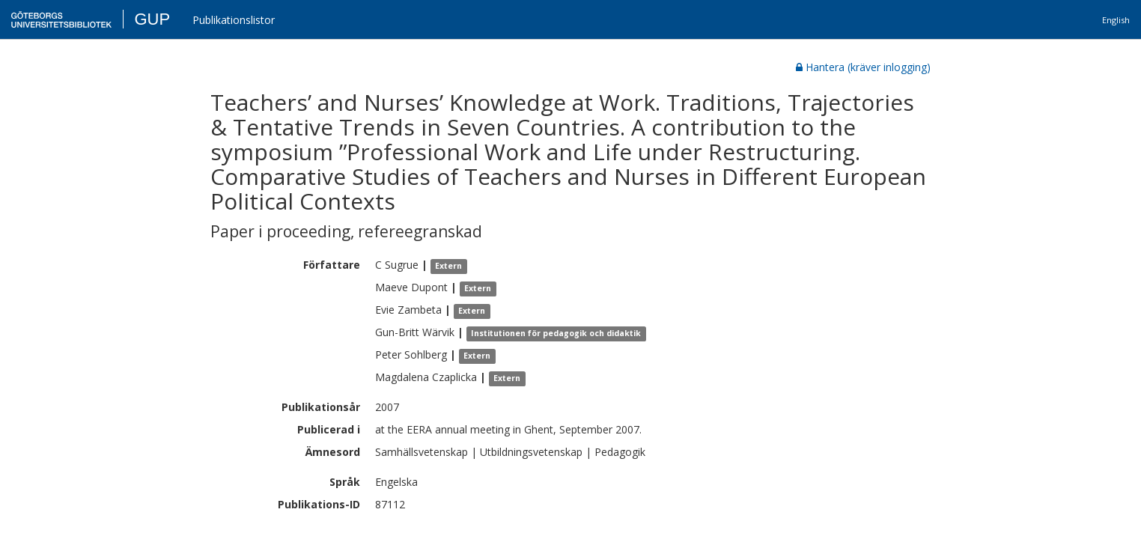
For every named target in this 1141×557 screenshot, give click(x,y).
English (1116, 19)
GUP (152, 19)
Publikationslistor (233, 20)
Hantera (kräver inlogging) (863, 67)
